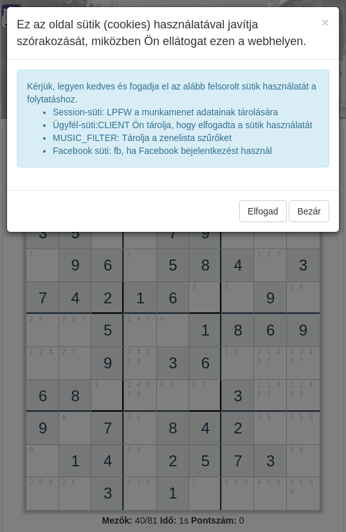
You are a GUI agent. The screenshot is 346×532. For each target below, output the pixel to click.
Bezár (309, 211)
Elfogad (263, 211)
